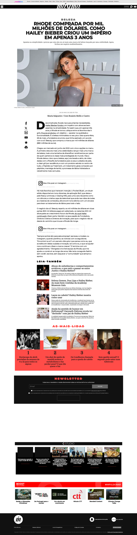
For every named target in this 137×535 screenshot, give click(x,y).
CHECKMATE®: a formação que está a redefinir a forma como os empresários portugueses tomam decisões (60, 462)
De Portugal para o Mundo (41, 502)
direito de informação (95, 390)
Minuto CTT (77, 501)
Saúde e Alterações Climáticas (23, 502)
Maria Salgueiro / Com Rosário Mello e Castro (68, 116)
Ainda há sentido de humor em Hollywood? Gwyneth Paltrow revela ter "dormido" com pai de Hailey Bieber (71, 311)
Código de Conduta (79, 527)
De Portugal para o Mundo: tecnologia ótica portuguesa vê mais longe (77, 461)
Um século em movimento (59, 502)
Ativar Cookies (117, 527)
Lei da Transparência (57, 527)
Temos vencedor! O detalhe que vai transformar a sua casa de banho (42, 461)
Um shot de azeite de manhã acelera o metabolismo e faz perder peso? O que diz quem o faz (55, 361)
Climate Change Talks (114, 502)
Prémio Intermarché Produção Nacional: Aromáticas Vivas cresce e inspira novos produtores (94, 461)
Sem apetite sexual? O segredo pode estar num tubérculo (108, 359)
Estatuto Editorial (36, 527)
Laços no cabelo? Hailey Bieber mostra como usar (71, 296)
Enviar (100, 386)
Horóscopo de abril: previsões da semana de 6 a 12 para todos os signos (28, 360)
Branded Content (96, 501)
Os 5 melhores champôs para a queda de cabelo (82, 358)
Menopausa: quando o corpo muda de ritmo (25, 459)
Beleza (68, 19)
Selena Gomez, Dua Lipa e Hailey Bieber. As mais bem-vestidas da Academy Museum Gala (72, 283)
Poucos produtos (48, 133)
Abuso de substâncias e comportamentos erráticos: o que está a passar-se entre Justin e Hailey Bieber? (72, 268)
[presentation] (68, 397)
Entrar (127, 6)
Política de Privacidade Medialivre (115, 532)
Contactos (98, 527)
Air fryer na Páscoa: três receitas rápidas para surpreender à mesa (112, 461)
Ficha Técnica (17, 527)
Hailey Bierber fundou (54, 125)
